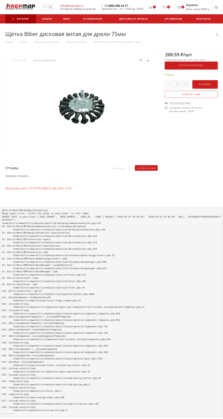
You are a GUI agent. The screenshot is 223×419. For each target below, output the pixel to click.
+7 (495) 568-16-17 (116, 5)
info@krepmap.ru (71, 6)
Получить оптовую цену (191, 65)
